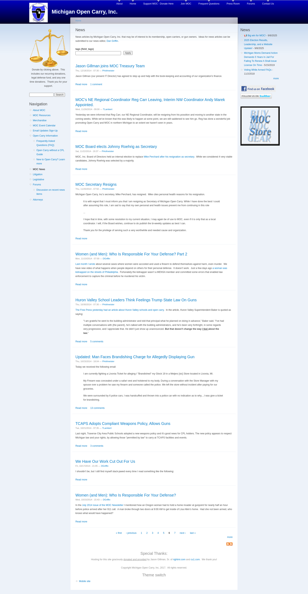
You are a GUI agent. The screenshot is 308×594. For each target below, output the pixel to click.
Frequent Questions (208, 3)
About (119, 3)
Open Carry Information (45, 135)
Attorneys (38, 199)
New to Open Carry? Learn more (50, 161)
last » (193, 533)
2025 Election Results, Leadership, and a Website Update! (258, 44)
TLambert (107, 109)
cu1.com (195, 559)
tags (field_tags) (84, 49)
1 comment (96, 84)
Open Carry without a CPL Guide (50, 152)
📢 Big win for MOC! (255, 35)
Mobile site (84, 581)
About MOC (39, 110)
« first (119, 533)
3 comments (96, 446)
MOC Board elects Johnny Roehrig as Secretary (116, 146)
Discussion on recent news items (50, 192)
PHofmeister (108, 70)
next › (183, 533)
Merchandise (40, 120)
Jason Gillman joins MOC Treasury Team (110, 66)
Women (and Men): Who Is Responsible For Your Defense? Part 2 (131, 254)
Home (133, 3)
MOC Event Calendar (44, 125)
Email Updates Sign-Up (45, 130)
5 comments (96, 341)
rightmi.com (179, 559)
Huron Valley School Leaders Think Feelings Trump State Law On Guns (136, 300)
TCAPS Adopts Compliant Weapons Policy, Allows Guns (122, 423)
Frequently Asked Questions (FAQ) (45, 143)
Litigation (37, 174)
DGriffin (106, 258)
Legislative (38, 179)
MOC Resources (41, 115)
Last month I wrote (85, 264)
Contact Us (268, 3)
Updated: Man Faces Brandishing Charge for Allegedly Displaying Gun (134, 357)
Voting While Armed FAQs (257, 69)
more (230, 537)
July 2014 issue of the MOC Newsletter (102, 505)
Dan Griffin (112, 41)
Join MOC (186, 3)
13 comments (97, 408)
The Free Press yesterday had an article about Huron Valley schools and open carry (119, 310)
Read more (81, 84)
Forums (251, 3)
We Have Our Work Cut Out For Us (105, 461)
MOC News (39, 169)
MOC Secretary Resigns (96, 184)
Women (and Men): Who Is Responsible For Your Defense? (125, 495)
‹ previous (131, 533)
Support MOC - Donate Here (158, 3)
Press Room (233, 3)
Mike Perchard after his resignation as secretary (169, 156)
